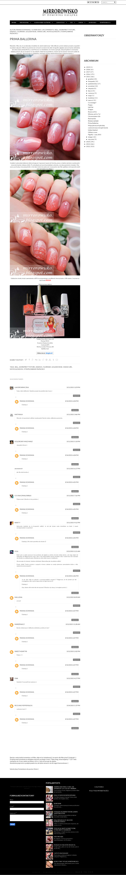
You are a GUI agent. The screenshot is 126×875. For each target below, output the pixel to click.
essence (13, 31)
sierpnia (91, 88)
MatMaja (19, 414)
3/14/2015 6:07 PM (72, 611)
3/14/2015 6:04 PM (72, 401)
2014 (88, 142)
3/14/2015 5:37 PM (73, 705)
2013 (88, 144)
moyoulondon (53, 31)
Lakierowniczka (22, 387)
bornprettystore (67, 30)
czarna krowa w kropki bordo (98, 128)
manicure (41, 31)
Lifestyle (60, 22)
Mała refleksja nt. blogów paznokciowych (63, 821)
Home (14, 22)
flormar (21, 31)
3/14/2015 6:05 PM (72, 482)
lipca (90, 91)
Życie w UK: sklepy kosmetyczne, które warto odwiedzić (65, 829)
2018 (88, 69)
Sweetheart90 (21, 651)
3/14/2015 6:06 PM (72, 576)
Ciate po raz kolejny (61, 853)
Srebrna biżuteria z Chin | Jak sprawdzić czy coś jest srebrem (65, 787)
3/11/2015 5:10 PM (73, 441)
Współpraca (105, 22)
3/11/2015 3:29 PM (73, 387)
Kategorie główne (42, 22)
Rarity (17, 522)
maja (90, 95)
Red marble (92, 118)
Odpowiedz (77, 395)
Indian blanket (93, 130)
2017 (88, 72)
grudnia (91, 79)
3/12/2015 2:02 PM (73, 651)
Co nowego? (92, 103)
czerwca (91, 93)
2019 (88, 67)
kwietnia (91, 98)
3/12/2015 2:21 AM (73, 551)
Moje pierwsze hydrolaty (96, 125)
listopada (91, 81)
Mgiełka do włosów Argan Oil (64, 845)
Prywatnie (24, 22)
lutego (90, 137)
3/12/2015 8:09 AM (73, 597)
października (92, 84)
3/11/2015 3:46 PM (73, 414)
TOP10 (80, 22)
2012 (88, 146)
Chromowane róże (94, 116)
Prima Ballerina (93, 123)
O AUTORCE (99, 787)
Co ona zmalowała (23, 495)
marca (90, 100)
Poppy (90, 105)
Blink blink (57, 803)
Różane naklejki (93, 121)
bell (57, 30)
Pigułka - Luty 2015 (94, 134)
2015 (88, 76)
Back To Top (85, 872)
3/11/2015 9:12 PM (73, 522)
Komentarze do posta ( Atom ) (28, 769)
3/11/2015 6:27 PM (73, 468)
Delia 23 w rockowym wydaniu (65, 795)
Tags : (12, 367)
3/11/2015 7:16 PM (73, 495)
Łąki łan (90, 107)
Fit (71, 22)
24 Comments (48, 30)
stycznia (91, 139)
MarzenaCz (20, 624)
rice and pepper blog (23, 705)
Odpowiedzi (20, 397)
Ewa (16, 678)
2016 (88, 74)
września (91, 86)
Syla (16, 551)
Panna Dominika (27, 401)
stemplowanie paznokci (34, 369)
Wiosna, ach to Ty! (94, 114)
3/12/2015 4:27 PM (73, 678)
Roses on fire (92, 112)
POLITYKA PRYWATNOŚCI (99, 791)
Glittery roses (92, 132)
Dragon (90, 109)
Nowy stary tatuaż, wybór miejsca (66, 861)
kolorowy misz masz (24, 441)
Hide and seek (58, 836)
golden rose (31, 31)
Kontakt (92, 22)
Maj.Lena (18, 597)
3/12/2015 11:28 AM (73, 624)
